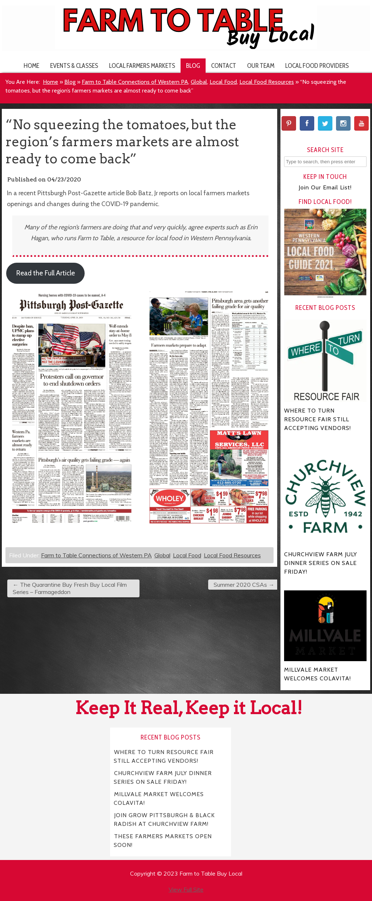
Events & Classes (74, 65)
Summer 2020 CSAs (244, 584)
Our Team (260, 65)
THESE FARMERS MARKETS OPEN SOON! (163, 840)
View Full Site (186, 889)
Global (199, 81)
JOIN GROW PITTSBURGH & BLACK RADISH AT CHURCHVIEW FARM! (164, 819)
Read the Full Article (45, 273)
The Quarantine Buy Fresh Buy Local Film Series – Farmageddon (70, 588)
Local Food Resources (266, 81)
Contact (223, 65)
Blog (193, 65)
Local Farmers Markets (142, 65)
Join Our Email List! (325, 187)
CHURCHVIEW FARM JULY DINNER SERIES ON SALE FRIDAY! (163, 777)
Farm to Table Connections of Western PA (135, 81)
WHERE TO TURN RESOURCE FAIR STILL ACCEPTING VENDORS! (164, 756)
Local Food (223, 81)
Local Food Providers (317, 65)
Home (31, 65)
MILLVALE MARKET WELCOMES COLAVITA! (159, 798)
